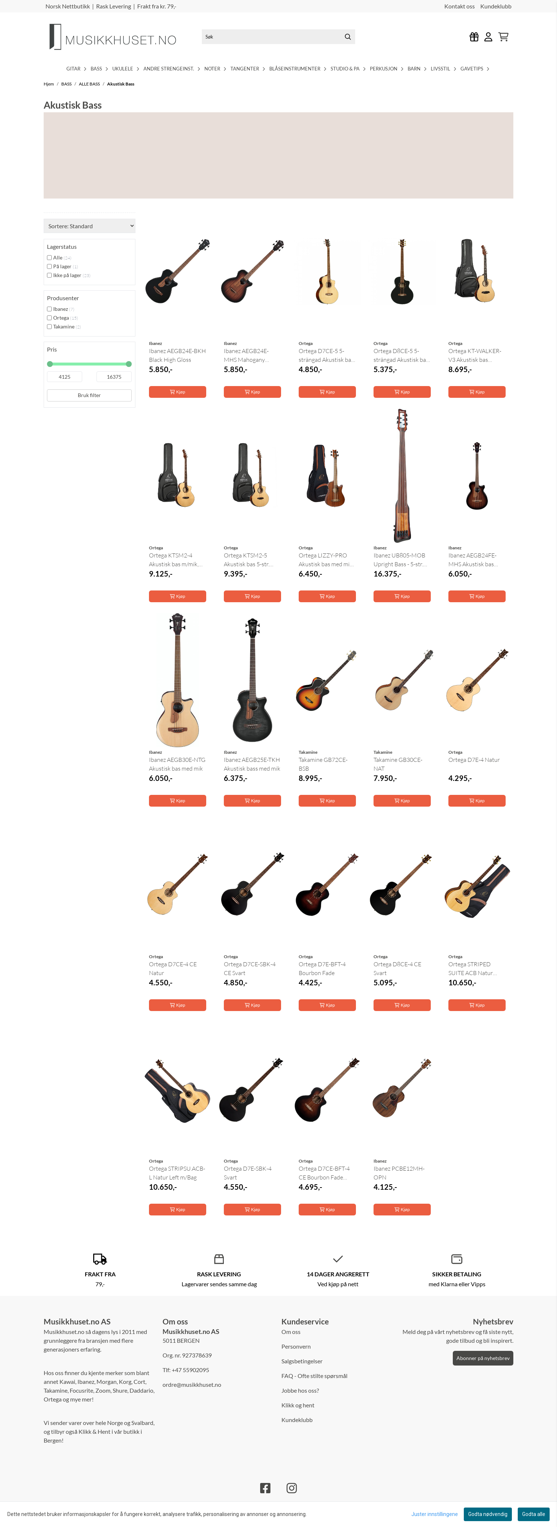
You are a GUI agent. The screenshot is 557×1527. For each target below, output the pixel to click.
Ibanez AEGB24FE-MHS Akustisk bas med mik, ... (472, 560)
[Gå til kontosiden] (488, 36)
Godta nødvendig (487, 1514)
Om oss (291, 1331)
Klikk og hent (297, 1404)
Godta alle (533, 1514)
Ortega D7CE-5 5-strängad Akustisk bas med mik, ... (326, 355)
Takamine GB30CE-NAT (398, 764)
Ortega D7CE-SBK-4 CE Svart (250, 968)
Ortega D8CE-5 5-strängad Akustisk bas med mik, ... (401, 355)
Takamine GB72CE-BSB (323, 764)
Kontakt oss (459, 6)
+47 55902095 (190, 1369)
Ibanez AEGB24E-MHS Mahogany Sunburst (246, 355)
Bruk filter (89, 395)
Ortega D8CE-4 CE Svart (397, 968)
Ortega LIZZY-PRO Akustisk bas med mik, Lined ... (326, 560)
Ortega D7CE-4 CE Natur (173, 968)
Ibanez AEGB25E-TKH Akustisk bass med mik (252, 764)
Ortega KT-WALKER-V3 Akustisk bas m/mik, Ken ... (474, 355)
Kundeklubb (496, 6)
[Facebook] (265, 1488)
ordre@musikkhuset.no (192, 1384)
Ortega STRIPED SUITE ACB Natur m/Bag (470, 968)
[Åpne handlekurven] (503, 36)
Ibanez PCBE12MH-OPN (399, 1173)
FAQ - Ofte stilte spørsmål (314, 1375)
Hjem (49, 84)
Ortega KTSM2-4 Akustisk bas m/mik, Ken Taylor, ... (174, 560)
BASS (66, 84)
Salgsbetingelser (302, 1360)
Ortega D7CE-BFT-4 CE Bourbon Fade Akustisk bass (324, 1173)
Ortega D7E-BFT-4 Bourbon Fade (322, 968)
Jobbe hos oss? (300, 1390)
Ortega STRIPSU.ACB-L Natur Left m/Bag (177, 1173)
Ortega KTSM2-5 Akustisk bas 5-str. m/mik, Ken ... (246, 560)
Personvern (296, 1346)
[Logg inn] (474, 36)
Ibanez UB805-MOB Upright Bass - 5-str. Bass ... (399, 560)
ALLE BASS (90, 84)
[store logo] (118, 37)
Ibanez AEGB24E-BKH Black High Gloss (177, 355)
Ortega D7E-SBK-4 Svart (248, 1173)
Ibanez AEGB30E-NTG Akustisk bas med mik (177, 764)
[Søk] (278, 36)
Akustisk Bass (120, 84)
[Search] (348, 36)
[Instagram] (291, 1488)
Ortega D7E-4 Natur (474, 759)
